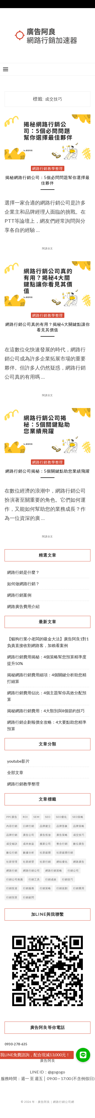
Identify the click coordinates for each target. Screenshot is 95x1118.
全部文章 (15, 772)
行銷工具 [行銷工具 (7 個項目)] (34, 879)
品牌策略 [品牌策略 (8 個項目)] (78, 825)
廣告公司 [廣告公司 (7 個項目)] (28, 834)
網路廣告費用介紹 (23, 606)
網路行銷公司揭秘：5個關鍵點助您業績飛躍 (47, 471)
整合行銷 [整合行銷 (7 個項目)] (62, 843)
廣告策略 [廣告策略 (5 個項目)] (62, 834)
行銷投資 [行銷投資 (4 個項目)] (11, 888)
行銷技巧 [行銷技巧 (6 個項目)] (67, 879)
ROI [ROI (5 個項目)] (25, 816)
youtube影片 (18, 761)
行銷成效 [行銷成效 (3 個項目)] (50, 879)
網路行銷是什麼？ (23, 572)
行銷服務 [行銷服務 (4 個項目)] (28, 888)
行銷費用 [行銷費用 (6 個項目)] (78, 888)
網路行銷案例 (19, 595)
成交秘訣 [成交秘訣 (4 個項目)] (11, 843)
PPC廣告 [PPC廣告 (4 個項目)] (11, 816)
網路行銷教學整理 (47, 168)
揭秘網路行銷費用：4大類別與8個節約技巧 (46, 710)
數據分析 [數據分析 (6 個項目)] (28, 852)
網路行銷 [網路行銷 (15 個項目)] (11, 870)
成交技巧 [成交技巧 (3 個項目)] (78, 834)
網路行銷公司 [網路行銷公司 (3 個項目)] (31, 870)
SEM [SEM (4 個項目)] (36, 816)
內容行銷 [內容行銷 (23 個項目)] (11, 825)
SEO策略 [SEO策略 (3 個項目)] (77, 816)
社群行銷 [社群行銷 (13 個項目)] (45, 861)
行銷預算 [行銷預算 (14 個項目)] (11, 897)
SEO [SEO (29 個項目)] (47, 816)
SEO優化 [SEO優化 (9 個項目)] (61, 816)
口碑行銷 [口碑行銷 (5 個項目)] (28, 825)
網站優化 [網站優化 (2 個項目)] (62, 861)
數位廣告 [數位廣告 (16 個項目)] (78, 843)
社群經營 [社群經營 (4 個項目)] (28, 861)
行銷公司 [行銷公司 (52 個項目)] (73, 870)
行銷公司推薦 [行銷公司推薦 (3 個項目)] (14, 879)
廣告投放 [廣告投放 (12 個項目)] (45, 834)
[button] (83, 1055)
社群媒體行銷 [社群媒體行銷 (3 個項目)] (64, 852)
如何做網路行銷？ (23, 583)
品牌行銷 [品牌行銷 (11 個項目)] (11, 834)
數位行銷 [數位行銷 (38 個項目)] (11, 852)
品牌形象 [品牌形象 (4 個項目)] (62, 825)
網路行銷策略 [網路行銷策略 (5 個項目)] (53, 870)
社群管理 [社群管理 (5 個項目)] (11, 861)
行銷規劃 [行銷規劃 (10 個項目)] (62, 888)
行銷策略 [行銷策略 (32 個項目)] (45, 888)
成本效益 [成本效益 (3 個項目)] (28, 843)
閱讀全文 (47, 248)
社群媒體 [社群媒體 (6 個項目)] (45, 852)
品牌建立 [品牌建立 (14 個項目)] (45, 825)
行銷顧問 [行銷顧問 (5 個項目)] (28, 897)
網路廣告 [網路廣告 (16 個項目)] (78, 861)
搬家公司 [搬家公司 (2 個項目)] (45, 843)
